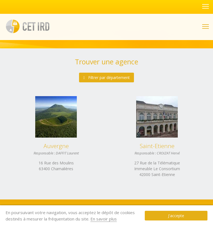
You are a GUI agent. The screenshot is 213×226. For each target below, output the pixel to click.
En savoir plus (82, 219)
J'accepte (187, 215)
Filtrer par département (106, 77)
